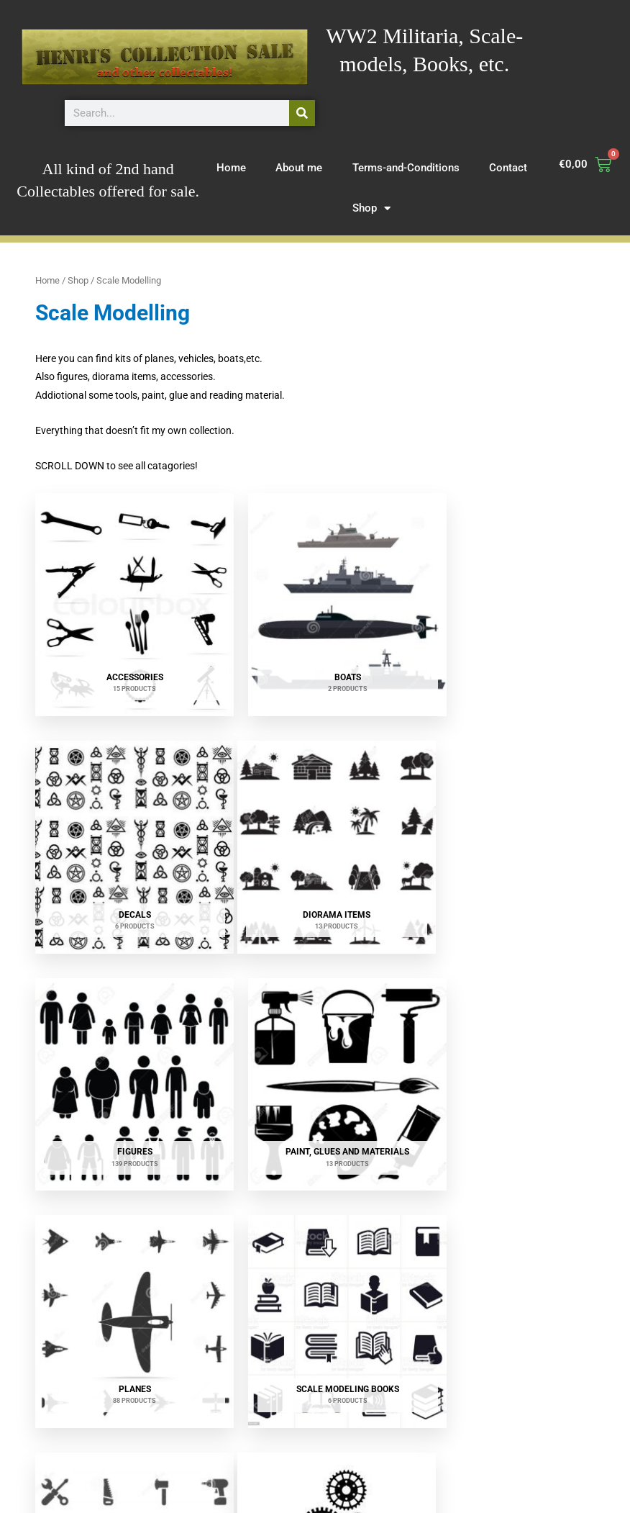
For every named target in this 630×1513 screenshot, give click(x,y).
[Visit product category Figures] (314, 813)
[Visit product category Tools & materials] (505, 1027)
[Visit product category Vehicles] (314, 1265)
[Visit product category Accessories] (123, 593)
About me (298, 167)
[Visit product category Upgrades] (123, 1265)
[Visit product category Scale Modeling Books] (314, 1027)
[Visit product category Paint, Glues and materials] (505, 813)
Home (231, 167)
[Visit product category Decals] (505, 593)
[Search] (302, 113)
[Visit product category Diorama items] (123, 813)
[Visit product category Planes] (123, 1027)
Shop (371, 208)
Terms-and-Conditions (406, 167)
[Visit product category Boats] (314, 593)
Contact (508, 167)
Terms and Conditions (447, 1483)
